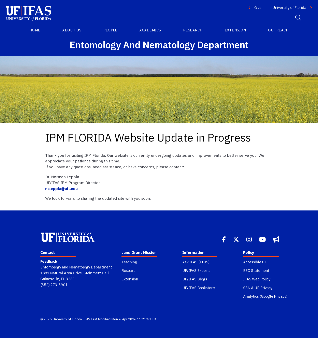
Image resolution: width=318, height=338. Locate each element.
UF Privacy (263, 287)
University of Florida (289, 7)
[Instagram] (249, 239)
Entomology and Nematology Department (76, 267)
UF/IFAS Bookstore (198, 287)
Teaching (129, 262)
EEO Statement (256, 270)
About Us (71, 30)
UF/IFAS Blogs (194, 279)
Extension (235, 30)
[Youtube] (263, 239)
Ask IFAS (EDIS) (195, 262)
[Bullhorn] (276, 239)
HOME (34, 30)
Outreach (278, 30)
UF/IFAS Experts (196, 270)
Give (257, 7)
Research (193, 30)
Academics (150, 30)
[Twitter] (236, 239)
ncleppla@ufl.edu (61, 188)
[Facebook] (224, 239)
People (110, 30)
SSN (246, 287)
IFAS (86, 319)
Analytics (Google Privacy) (265, 296)
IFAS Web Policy (256, 279)
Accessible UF (255, 262)
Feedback (48, 261)
